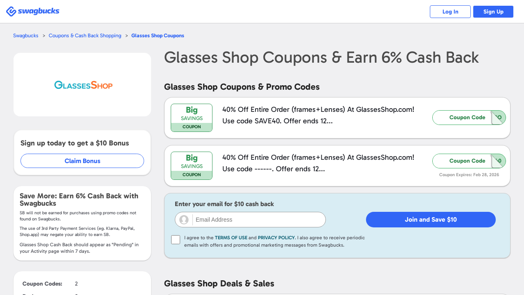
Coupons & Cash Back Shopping (85, 35)
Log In (450, 11)
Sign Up (493, 11)
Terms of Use (231, 238)
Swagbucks (25, 35)
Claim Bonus (82, 161)
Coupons (157, 35)
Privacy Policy (276, 238)
